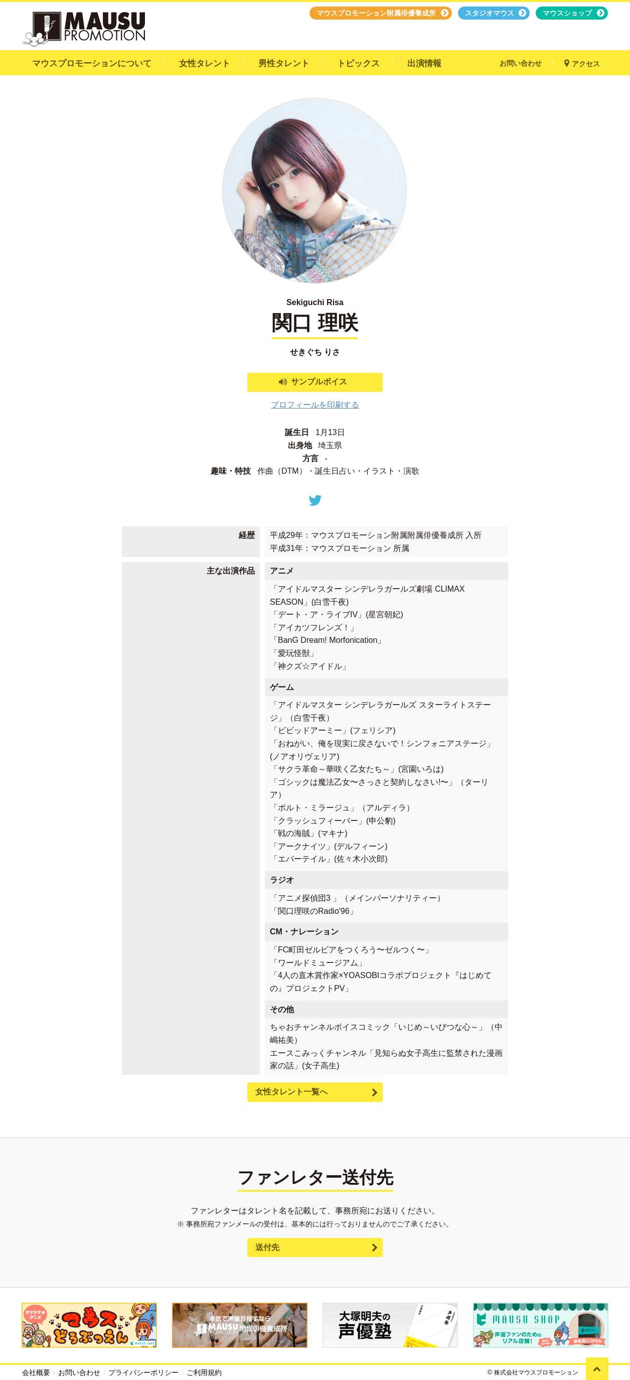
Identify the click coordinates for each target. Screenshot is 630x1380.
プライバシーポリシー (143, 1372)
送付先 (267, 1247)
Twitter (315, 500)
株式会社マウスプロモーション (536, 1372)
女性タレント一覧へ (291, 1091)
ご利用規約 (204, 1372)
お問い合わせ (79, 1372)
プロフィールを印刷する (315, 404)
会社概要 (36, 1372)
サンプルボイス (319, 381)
